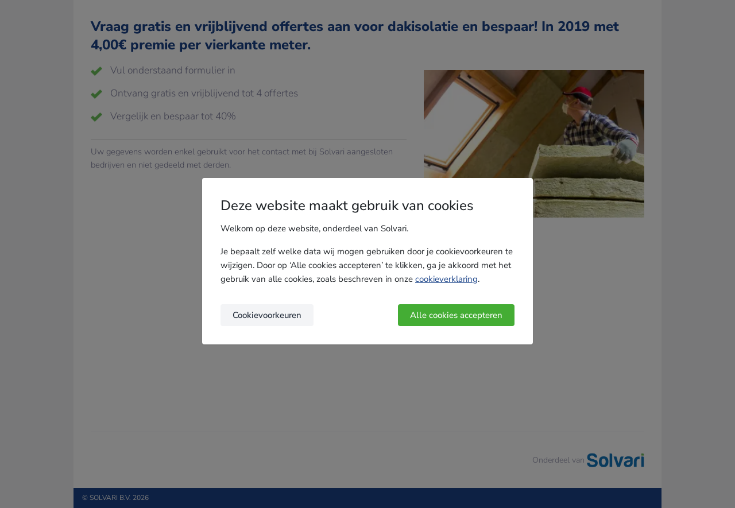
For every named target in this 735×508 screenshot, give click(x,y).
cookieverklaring (446, 279)
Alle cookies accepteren (456, 315)
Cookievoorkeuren (267, 315)
